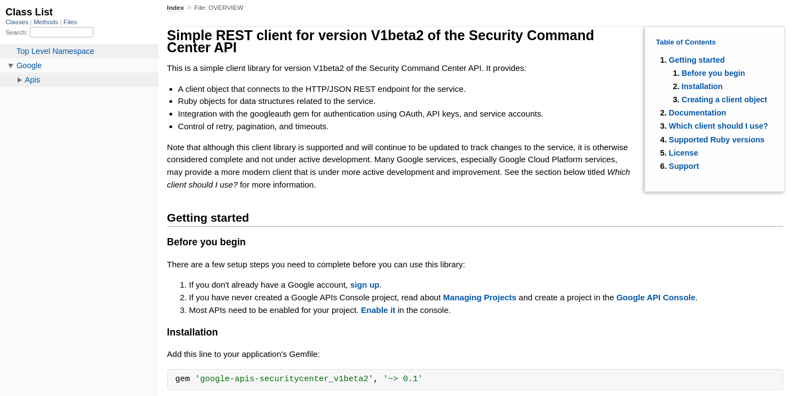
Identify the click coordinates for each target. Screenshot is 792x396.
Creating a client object (724, 99)
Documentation (697, 112)
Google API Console (656, 297)
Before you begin (713, 73)
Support (684, 166)
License (683, 152)
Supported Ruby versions (717, 139)
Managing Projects (479, 297)
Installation (702, 86)
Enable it (378, 310)
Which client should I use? (718, 126)
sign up (365, 284)
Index (175, 8)
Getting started (697, 60)
